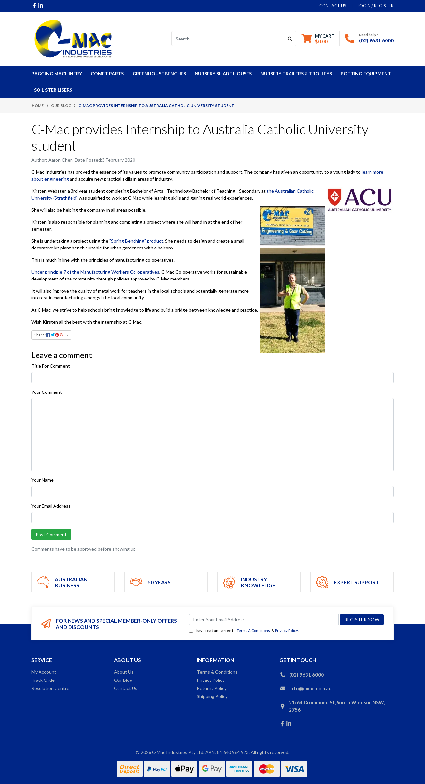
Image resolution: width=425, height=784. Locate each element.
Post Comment (51, 534)
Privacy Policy (286, 630)
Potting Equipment (366, 73)
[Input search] (227, 38)
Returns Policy (212, 688)
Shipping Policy (212, 696)
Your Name (42, 480)
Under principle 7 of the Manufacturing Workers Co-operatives (95, 272)
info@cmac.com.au (310, 688)
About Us (124, 672)
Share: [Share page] (49, 334)
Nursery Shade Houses (223, 73)
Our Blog (123, 680)
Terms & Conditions (253, 630)
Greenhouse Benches (159, 73)
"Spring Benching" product (136, 241)
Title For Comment (50, 366)
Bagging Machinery (56, 73)
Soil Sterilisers (53, 90)
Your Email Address (51, 506)
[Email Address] (264, 619)
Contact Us (125, 688)
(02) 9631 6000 (376, 40)
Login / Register (376, 5)
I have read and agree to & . (244, 630)
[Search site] (290, 38)
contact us (332, 5)
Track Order (43, 680)
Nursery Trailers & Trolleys (296, 73)
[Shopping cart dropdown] (318, 39)
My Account (43, 672)
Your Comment (46, 392)
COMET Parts (107, 73)
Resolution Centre (50, 688)
